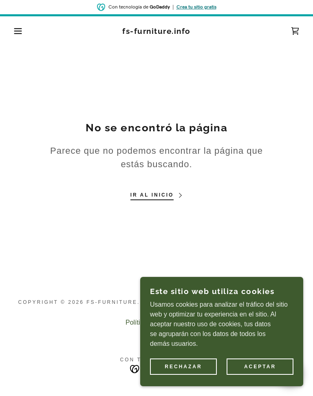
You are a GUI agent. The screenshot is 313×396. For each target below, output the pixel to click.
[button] (16, 31)
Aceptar (260, 383)
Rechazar (183, 383)
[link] (156, 31)
